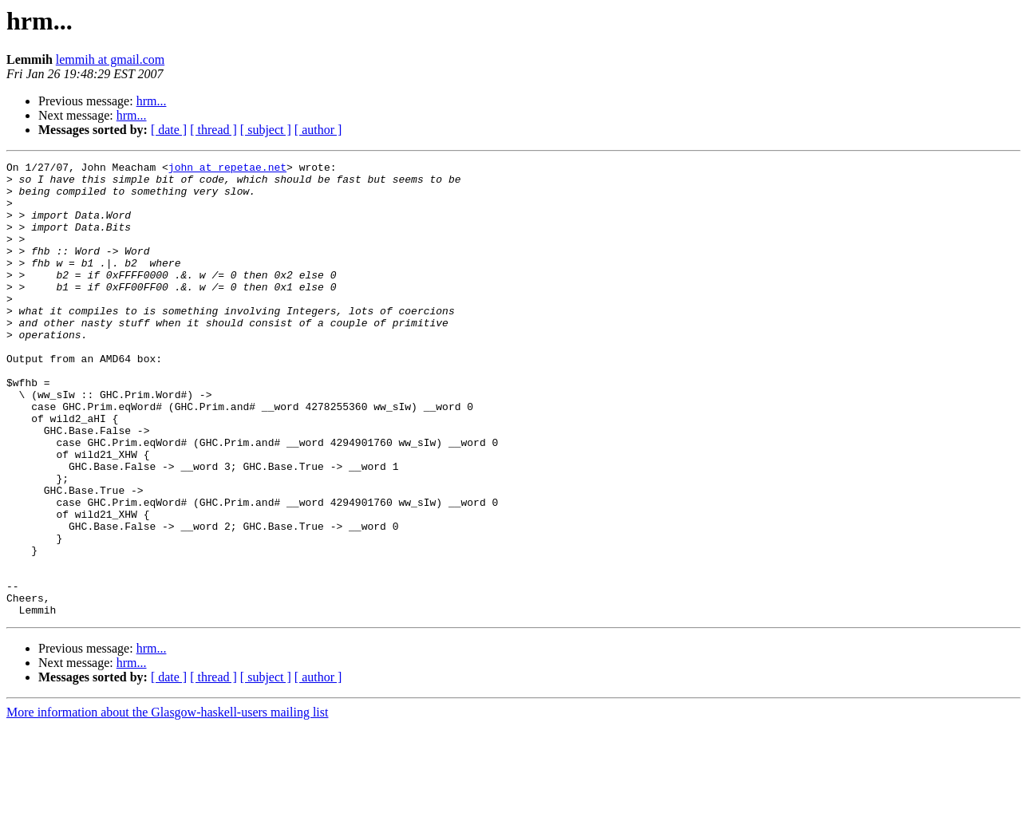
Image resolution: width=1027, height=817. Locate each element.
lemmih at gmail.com (110, 59)
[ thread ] (213, 129)
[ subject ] (265, 129)
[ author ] (318, 129)
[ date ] (169, 129)
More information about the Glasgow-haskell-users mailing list (167, 803)
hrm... (151, 101)
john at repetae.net (227, 169)
